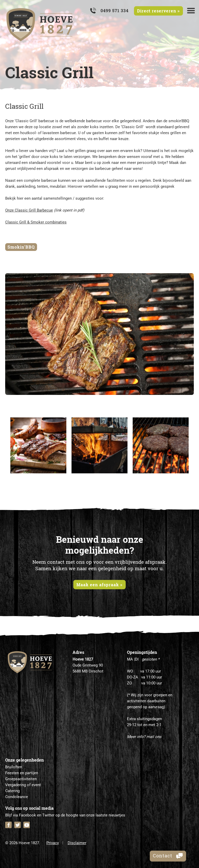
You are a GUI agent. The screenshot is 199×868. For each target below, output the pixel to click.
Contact (168, 855)
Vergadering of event (23, 785)
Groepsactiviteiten (21, 779)
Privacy (52, 843)
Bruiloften (13, 767)
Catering (12, 791)
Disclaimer (77, 843)
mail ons (153, 736)
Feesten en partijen (21, 773)
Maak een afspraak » (99, 584)
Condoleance (16, 796)
